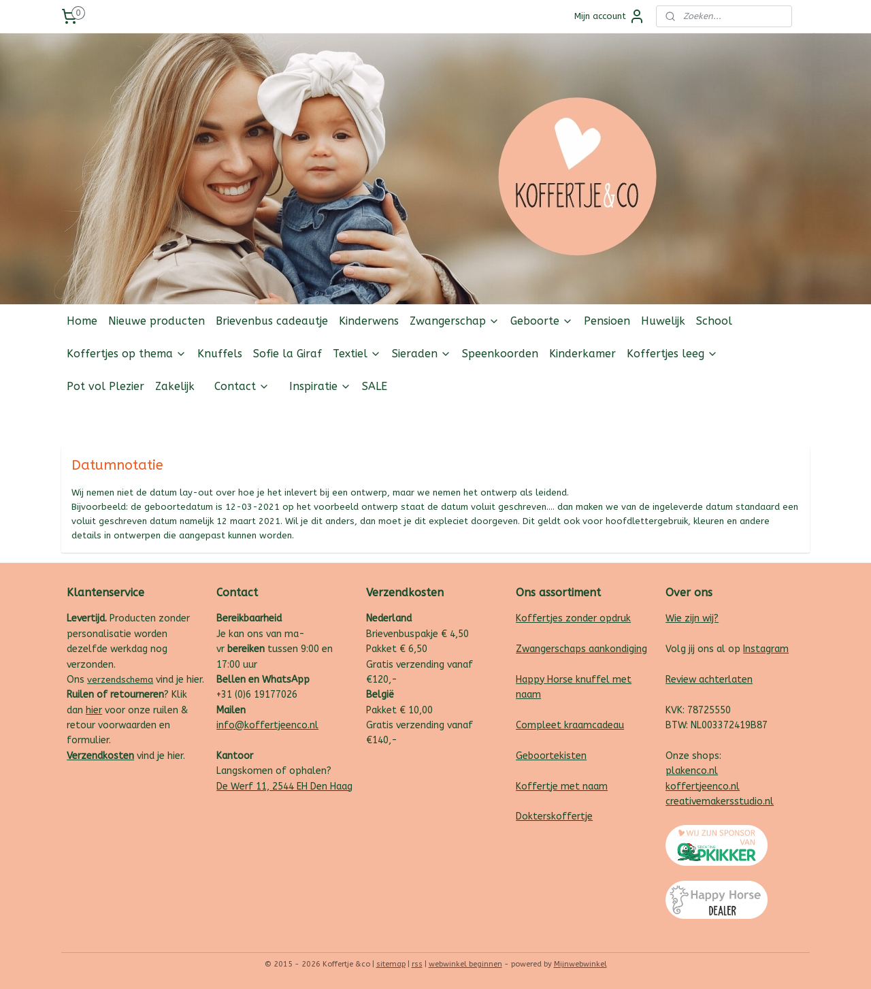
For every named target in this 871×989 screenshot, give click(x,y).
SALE (374, 386)
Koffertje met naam (562, 786)
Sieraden (421, 353)
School (714, 320)
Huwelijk (663, 320)
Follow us (789, 419)
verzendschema (120, 680)
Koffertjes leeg (672, 353)
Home (82, 320)
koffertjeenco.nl (702, 786)
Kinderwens (369, 320)
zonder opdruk (597, 618)
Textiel (357, 353)
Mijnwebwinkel (580, 964)
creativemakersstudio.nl (719, 801)
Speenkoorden (500, 353)
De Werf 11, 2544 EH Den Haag (284, 786)
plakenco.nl (691, 771)
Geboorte (541, 320)
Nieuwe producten (156, 320)
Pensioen (607, 320)
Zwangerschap (454, 320)
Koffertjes (539, 618)
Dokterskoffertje (554, 816)
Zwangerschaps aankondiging (581, 649)
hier (94, 710)
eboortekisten (555, 756)
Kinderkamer (582, 353)
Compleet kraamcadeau (570, 725)
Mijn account (609, 16)
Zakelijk (175, 386)
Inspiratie (320, 386)
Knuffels (219, 353)
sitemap (391, 964)
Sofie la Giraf (287, 353)
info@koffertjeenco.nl (267, 725)
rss (417, 964)
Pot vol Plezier (105, 386)
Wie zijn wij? (692, 618)
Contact (241, 386)
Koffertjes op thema (126, 353)
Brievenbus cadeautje (272, 320)
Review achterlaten (709, 679)
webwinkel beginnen (465, 964)
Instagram (766, 649)
